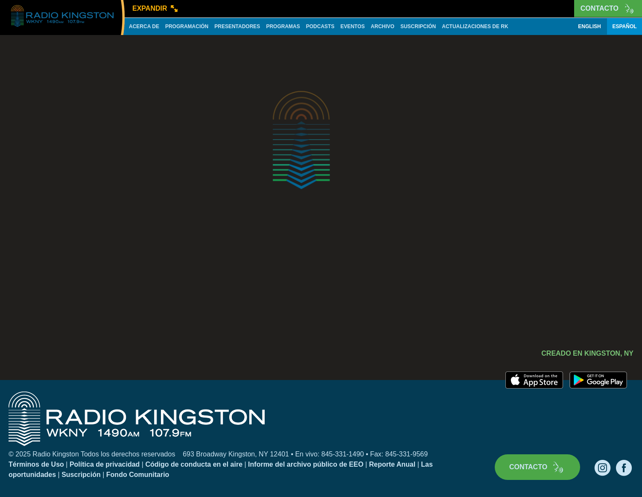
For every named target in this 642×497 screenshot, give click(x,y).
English (589, 26)
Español (624, 26)
